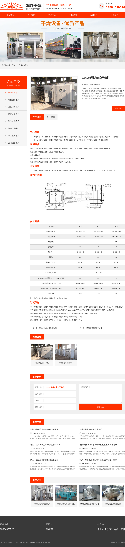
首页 (8, 65)
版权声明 (48, 542)
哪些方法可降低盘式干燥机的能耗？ (45, 445)
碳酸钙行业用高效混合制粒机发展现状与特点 (98, 445)
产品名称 (38, 387)
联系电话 (38, 407)
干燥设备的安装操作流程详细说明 (44, 429)
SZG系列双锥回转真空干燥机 (48, 328)
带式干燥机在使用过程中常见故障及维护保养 (98, 460)
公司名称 (38, 394)
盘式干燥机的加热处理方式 (90, 429)
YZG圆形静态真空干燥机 (94, 328)
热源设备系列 (13, 128)
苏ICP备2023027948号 (37, 542)
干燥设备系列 (23, 65)
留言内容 (84, 387)
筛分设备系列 (13, 121)
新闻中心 (94, 15)
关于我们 (31, 15)
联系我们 (114, 15)
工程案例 (73, 15)
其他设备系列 (13, 143)
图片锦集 (51, 117)
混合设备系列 (13, 107)
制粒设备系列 (13, 100)
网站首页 (10, 15)
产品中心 (52, 15)
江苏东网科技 (120, 542)
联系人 (38, 400)
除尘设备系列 (13, 136)
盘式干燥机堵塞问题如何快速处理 (44, 460)
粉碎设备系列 (13, 114)
